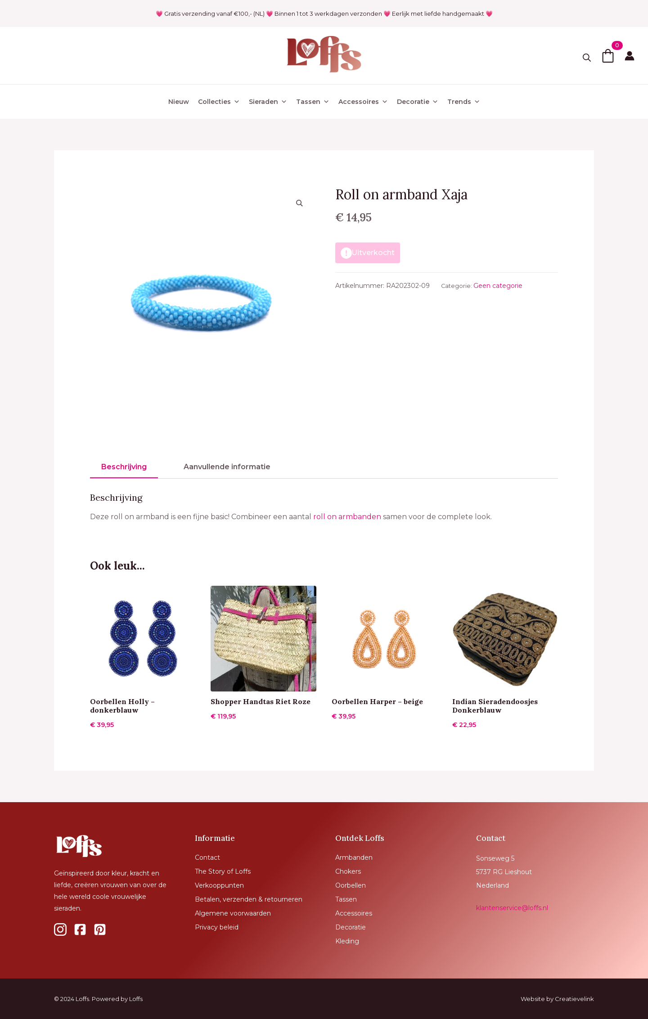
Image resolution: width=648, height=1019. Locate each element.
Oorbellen (350, 885)
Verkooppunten (219, 885)
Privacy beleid (216, 927)
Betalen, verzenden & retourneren (248, 899)
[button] (299, 203)
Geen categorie (497, 286)
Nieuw (178, 102)
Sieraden (268, 102)
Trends (463, 102)
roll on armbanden (347, 516)
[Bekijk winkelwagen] (608, 55)
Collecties (219, 102)
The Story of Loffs (223, 871)
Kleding (347, 941)
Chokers (348, 871)
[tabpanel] (324, 508)
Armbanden (354, 857)
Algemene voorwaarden (233, 913)
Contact (207, 857)
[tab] (124, 467)
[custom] (60, 929)
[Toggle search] (587, 57)
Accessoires (363, 102)
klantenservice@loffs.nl (512, 908)
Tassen (312, 102)
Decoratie (417, 102)
